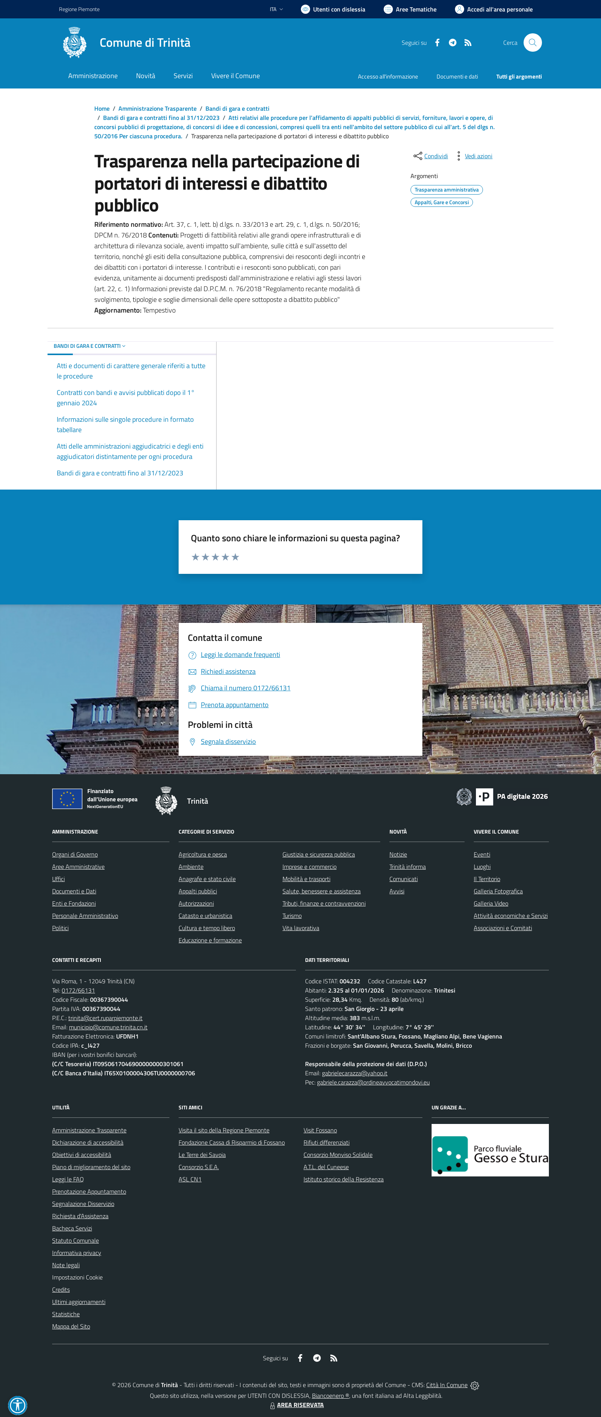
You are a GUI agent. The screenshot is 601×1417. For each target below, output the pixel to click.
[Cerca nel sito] (533, 42)
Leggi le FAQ (68, 1179)
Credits (61, 1289)
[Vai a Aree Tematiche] (410, 9)
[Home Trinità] (124, 42)
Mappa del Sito (71, 1326)
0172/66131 (78, 990)
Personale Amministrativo (85, 915)
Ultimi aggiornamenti (78, 1301)
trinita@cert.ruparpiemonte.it (105, 1017)
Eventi (482, 854)
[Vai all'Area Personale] (494, 9)
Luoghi (482, 866)
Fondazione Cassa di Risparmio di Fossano (232, 1142)
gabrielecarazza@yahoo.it (355, 1073)
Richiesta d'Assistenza (80, 1215)
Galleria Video (491, 903)
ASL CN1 (190, 1179)
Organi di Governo (75, 854)
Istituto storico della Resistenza (344, 1179)
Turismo (292, 915)
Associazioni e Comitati (503, 927)
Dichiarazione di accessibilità (87, 1142)
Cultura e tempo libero (207, 927)
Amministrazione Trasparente (157, 108)
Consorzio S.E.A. (199, 1166)
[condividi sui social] (430, 156)
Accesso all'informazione (388, 76)
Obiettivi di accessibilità (81, 1154)
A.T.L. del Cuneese (326, 1166)
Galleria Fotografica (498, 891)
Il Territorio (487, 878)
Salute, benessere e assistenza (321, 891)
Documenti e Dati (74, 891)
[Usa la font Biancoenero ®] (333, 9)
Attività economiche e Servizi (511, 915)
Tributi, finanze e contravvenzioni (324, 903)
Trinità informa (407, 866)
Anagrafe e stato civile (207, 878)
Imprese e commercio (309, 866)
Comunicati (403, 878)
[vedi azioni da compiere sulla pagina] (472, 156)
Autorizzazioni (196, 903)
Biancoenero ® (330, 1395)
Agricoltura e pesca (203, 854)
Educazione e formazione (210, 940)
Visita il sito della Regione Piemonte (224, 1130)
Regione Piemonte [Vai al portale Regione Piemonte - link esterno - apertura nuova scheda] (79, 9)
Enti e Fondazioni (74, 903)
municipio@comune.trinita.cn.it (108, 1027)
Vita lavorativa (300, 927)
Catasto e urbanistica (205, 915)
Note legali (66, 1265)
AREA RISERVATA (296, 1404)
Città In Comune (447, 1384)
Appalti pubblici (198, 891)
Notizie (398, 854)
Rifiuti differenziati (327, 1142)
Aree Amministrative (78, 866)
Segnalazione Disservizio (83, 1203)
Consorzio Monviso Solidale (338, 1154)
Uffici (58, 878)
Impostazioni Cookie (77, 1277)
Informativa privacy (76, 1252)
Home (102, 108)
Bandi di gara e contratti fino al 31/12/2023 (161, 117)
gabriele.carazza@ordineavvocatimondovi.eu (373, 1082)
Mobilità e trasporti (306, 878)
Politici (60, 927)
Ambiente (191, 866)
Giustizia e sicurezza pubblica (318, 854)
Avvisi (396, 891)
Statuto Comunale (75, 1240)
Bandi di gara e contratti (237, 108)
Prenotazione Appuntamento (89, 1191)
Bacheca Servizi (72, 1228)
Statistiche (66, 1314)
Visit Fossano (320, 1130)
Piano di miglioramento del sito (91, 1166)
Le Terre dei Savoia (202, 1154)
